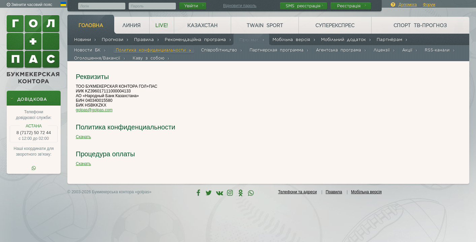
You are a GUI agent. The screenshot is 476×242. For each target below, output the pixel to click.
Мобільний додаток (346, 39)
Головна (90, 25)
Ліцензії (384, 49)
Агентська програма (341, 49)
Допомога (408, 4)
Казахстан (202, 25)
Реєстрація (351, 5)
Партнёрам (392, 39)
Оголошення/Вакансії (100, 58)
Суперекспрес (334, 25)
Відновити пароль (239, 5)
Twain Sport (265, 25)
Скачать (83, 136)
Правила (147, 39)
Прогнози (115, 39)
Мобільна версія (294, 39)
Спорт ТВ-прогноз (420, 25)
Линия (131, 25)
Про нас (252, 39)
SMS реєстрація (304, 5)
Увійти (194, 5)
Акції (410, 49)
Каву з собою (151, 58)
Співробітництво (222, 49)
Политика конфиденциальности (154, 49)
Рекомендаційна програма (198, 39)
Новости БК (90, 49)
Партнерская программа (279, 49)
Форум (429, 4)
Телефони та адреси (297, 192)
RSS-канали (440, 49)
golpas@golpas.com (94, 110)
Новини (85, 39)
